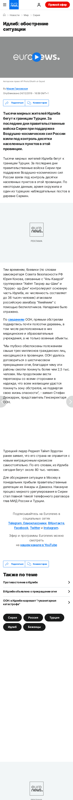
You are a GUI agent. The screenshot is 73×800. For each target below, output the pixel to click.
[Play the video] (36, 57)
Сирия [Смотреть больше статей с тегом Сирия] (12, 617)
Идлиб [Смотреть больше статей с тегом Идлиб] (12, 627)
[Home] (4, 15)
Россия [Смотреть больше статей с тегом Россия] (33, 617)
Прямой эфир (57, 4)
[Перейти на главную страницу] (14, 4)
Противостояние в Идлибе (20, 582)
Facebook (21, 528)
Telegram (14, 523)
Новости (14, 15)
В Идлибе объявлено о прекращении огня (30, 591)
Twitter (35, 528)
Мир (26, 15)
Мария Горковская (17, 88)
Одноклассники (34, 523)
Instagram (51, 528)
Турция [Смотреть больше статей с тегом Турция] (54, 617)
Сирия (36, 15)
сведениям (16, 319)
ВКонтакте (56, 523)
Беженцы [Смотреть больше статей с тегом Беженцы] (34, 627)
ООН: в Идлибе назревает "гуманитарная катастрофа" (29, 602)
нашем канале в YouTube (38, 545)
